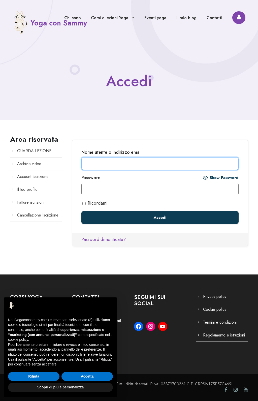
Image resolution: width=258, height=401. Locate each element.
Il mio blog (186, 18)
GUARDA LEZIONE (34, 151)
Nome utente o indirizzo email (111, 152)
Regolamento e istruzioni (224, 335)
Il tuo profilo (27, 189)
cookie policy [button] (18, 339)
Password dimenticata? (103, 239)
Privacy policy (214, 296)
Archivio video (29, 164)
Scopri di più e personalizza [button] (60, 387)
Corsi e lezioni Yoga (109, 18)
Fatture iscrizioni (30, 202)
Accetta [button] (87, 376)
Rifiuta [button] (33, 376)
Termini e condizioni (220, 322)
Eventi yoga (155, 18)
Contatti (214, 18)
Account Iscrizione (33, 176)
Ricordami (95, 203)
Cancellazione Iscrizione (37, 215)
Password (91, 177)
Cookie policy (214, 309)
